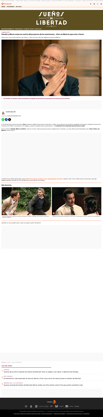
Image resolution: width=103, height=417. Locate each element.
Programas (10, 7)
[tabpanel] (51, 377)
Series (3, 7)
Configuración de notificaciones (74, 413)
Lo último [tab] (55, 366)
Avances (26, 29)
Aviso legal (16, 413)
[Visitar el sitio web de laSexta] (31, 406)
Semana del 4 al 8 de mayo (13, 383)
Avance (6, 369)
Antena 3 (3, 362)
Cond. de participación (46, 413)
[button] (101, 4)
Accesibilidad (86, 413)
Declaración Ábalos (46, 1)
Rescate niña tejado (35, 1)
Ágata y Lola (27, 1)
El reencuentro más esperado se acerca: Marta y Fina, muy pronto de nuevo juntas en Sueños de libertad (42, 378)
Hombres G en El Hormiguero (8, 1)
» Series (8, 362)
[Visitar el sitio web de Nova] (41, 406)
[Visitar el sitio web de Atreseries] (51, 406)
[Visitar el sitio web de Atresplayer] (72, 406)
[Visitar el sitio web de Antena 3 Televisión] (26, 406)
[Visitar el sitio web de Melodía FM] (67, 406)
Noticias (18, 7)
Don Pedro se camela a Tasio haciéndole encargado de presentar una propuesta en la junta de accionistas (37, 98)
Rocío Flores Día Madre (56, 1)
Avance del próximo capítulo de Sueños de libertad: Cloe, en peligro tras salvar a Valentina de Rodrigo (41, 372)
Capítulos (38, 29)
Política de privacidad (25, 413)
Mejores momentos (7, 29)
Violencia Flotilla (19, 1)
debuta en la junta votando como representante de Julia (44, 179)
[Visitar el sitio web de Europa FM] (62, 406)
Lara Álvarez (78, 1)
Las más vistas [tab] (6, 366)
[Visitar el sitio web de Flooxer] (77, 406)
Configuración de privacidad (59, 413)
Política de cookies (35, 413)
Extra (32, 29)
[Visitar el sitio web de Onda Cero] (56, 406)
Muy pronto (8, 376)
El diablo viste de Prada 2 (88, 1)
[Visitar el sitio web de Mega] (46, 406)
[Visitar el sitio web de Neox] (36, 406)
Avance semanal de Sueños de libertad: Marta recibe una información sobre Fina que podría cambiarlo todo (43, 385)
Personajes (19, 29)
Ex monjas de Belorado (68, 1)
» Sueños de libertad (16, 362)
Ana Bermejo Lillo (11, 111)
